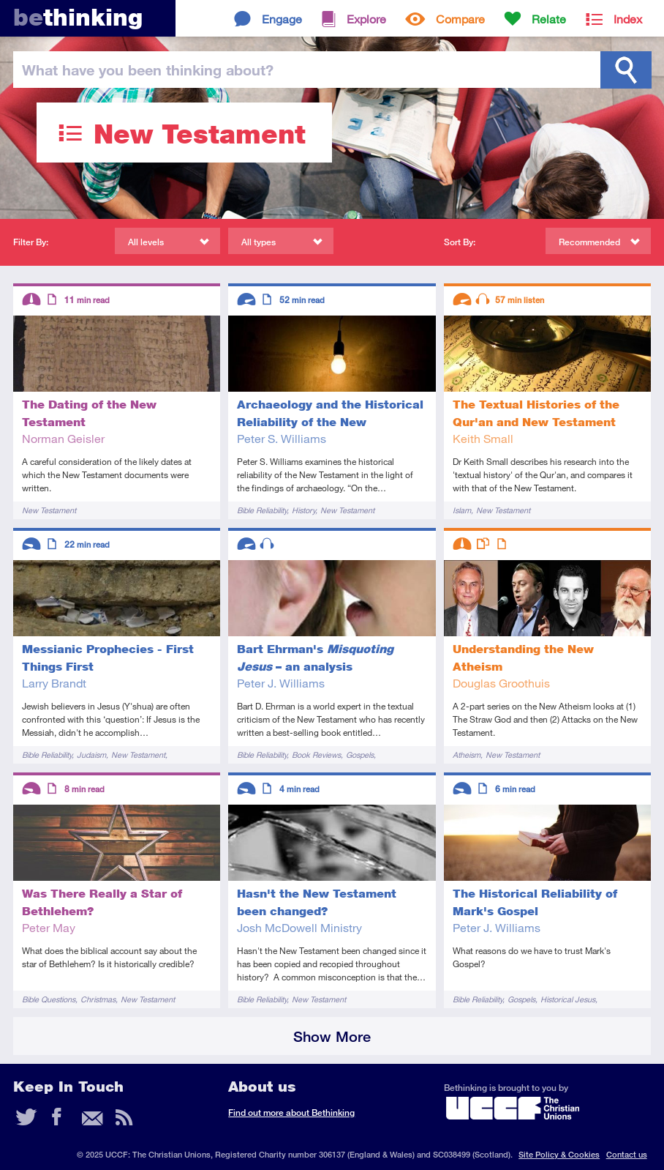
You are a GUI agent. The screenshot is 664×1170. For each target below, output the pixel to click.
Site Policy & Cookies (559, 1154)
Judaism (91, 754)
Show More (332, 1036)
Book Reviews (316, 754)
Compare (460, 19)
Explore (366, 19)
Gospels (360, 754)
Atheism (466, 754)
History (303, 510)
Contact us (626, 1154)
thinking (78, 17)
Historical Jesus (567, 999)
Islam (462, 510)
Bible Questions (48, 999)
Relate (549, 19)
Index (628, 19)
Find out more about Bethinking (291, 1112)
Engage (282, 19)
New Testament (49, 510)
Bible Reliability (262, 510)
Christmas (98, 999)
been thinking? (147, 69)
